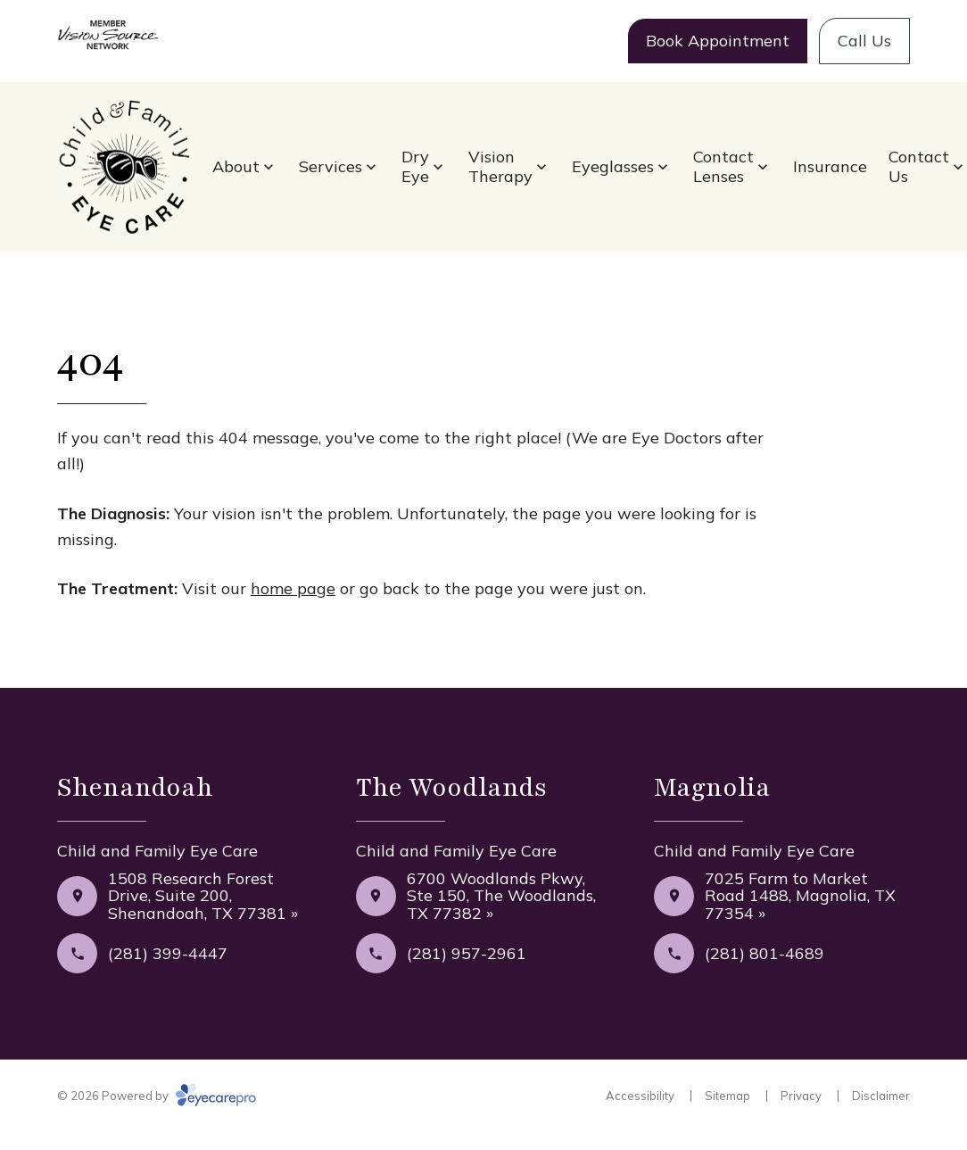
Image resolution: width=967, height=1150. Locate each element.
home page (293, 588)
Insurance (830, 166)
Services (330, 166)
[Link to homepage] (124, 167)
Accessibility (640, 1095)
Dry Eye (415, 166)
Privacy (801, 1095)
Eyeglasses (613, 166)
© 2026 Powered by (156, 1095)
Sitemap (727, 1095)
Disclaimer (881, 1095)
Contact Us (918, 166)
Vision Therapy (500, 166)
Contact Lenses (723, 166)
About (236, 166)
